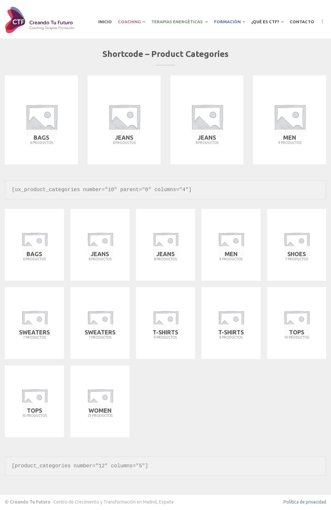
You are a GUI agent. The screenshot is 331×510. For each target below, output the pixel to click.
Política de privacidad (304, 502)
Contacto (302, 21)
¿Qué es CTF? (265, 21)
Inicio (105, 21)
